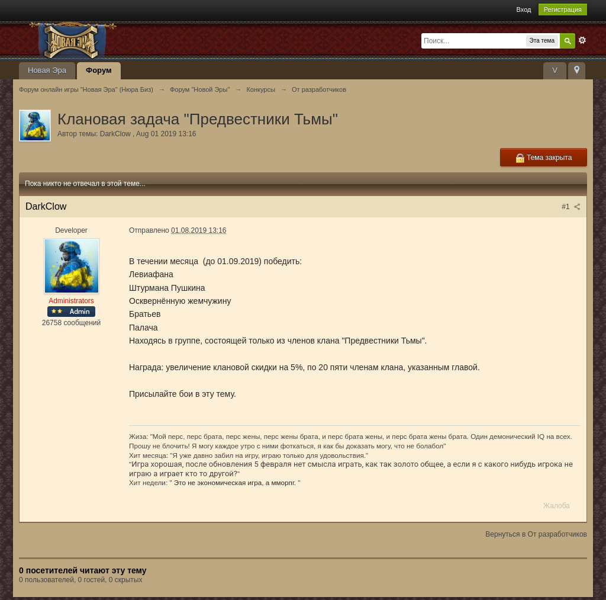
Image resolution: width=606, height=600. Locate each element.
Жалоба (556, 506)
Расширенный (582, 40)
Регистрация (563, 9)
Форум (98, 70)
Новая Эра (47, 70)
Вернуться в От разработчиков (536, 534)
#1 (571, 207)
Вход (524, 9)
